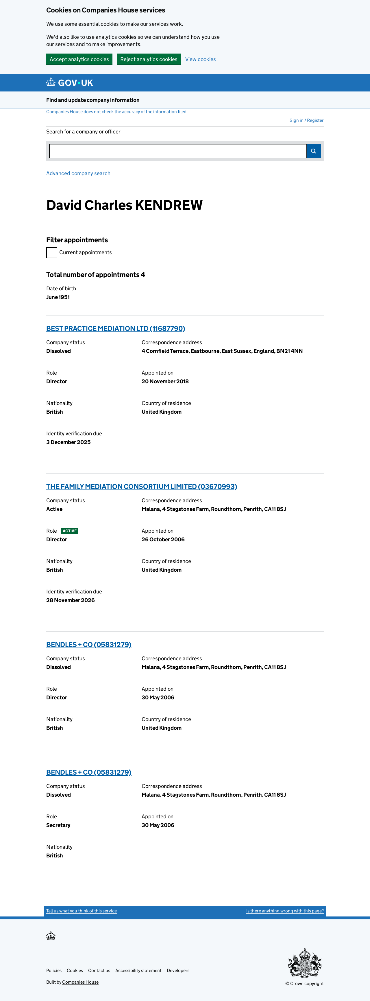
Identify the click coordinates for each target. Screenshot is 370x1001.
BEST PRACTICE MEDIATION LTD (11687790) (115, 328)
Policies (54, 970)
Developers (178, 970)
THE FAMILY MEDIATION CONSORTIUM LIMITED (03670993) (141, 486)
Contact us (99, 970)
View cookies (200, 59)
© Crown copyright (304, 983)
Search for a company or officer (83, 131)
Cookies (75, 970)
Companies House (80, 982)
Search (314, 151)
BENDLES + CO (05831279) (89, 644)
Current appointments (79, 253)
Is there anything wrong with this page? (285, 911)
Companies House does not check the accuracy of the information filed (116, 111)
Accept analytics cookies (79, 59)
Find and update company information (93, 100)
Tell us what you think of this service (81, 911)
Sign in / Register (307, 120)
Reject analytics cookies (148, 59)
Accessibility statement (138, 970)
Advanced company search (78, 173)
